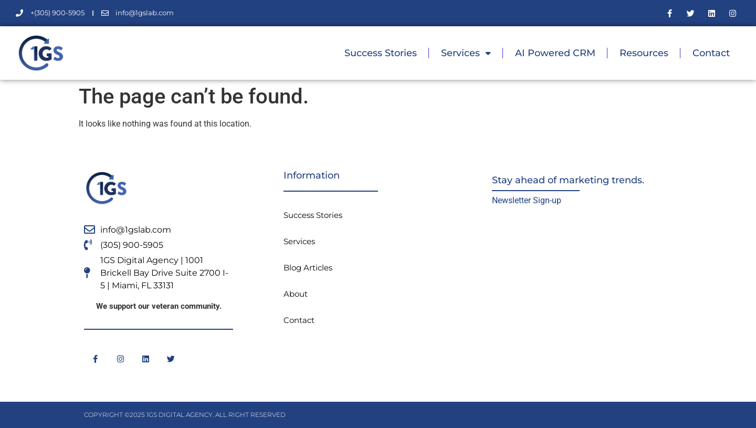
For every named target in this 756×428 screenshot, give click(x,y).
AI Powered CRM (555, 53)
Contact (711, 53)
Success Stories (380, 53)
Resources (644, 53)
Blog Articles (308, 268)
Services (466, 53)
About (296, 294)
